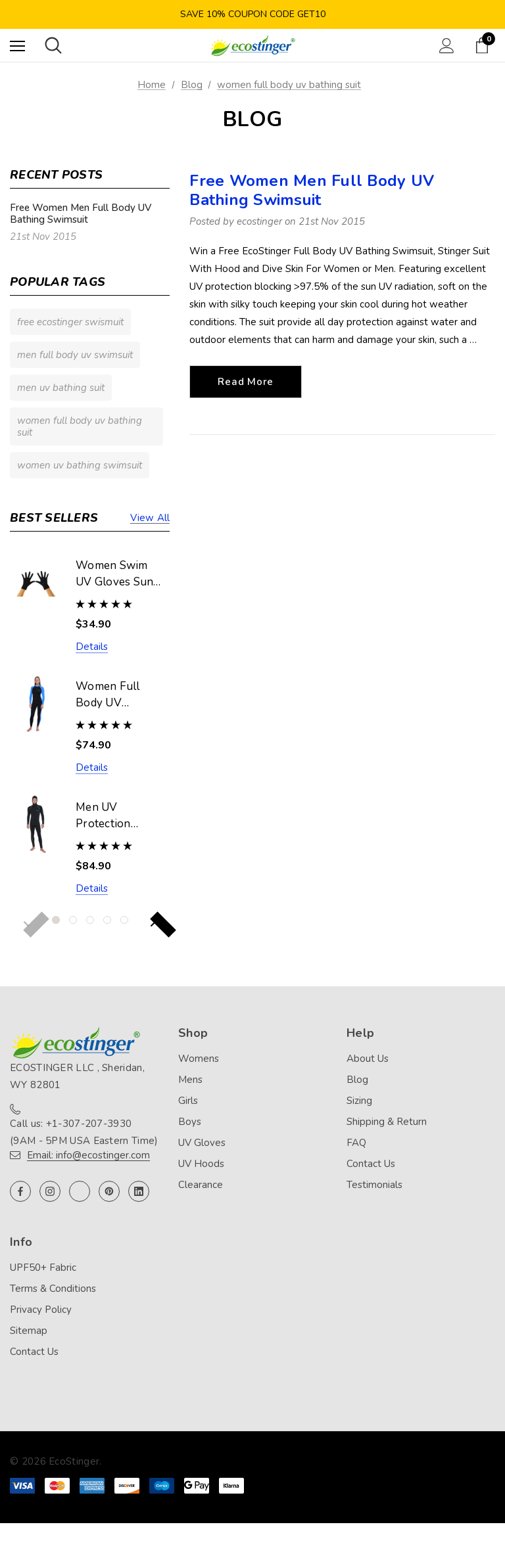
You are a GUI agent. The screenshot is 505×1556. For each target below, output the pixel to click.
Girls (188, 1100)
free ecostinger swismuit (70, 322)
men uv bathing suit (61, 387)
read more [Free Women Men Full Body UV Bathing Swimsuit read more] (246, 381)
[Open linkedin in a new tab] (138, 1191)
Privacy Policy (41, 1309)
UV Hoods (201, 1163)
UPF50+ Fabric (43, 1267)
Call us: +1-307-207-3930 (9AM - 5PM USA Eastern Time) (84, 1132)
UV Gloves (202, 1142)
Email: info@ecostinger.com (88, 1155)
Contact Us (371, 1163)
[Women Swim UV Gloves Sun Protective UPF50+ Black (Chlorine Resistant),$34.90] (36, 582)
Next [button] (153, 921)
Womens (198, 1058)
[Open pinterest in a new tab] (109, 1191)
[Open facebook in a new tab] (20, 1191)
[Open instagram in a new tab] (49, 1191)
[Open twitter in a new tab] (79, 1191)
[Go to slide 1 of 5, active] (56, 920)
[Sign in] (446, 45)
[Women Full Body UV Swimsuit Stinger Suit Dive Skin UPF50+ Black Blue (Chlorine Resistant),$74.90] (36, 703)
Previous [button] (26, 921)
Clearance (200, 1184)
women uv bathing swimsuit (79, 465)
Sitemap (28, 1330)
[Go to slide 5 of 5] (124, 920)
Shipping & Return (387, 1121)
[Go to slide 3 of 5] (90, 920)
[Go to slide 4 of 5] (107, 920)
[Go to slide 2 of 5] (73, 920)
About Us (368, 1058)
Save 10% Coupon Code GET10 (252, 14)
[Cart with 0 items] (484, 45)
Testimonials (374, 1184)
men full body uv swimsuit (75, 354)
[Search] (53, 45)
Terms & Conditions (53, 1288)
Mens (190, 1079)
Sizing (359, 1100)
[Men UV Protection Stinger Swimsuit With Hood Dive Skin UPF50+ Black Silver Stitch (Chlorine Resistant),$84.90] (36, 824)
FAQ (356, 1142)
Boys (189, 1121)
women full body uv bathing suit (79, 426)
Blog (357, 1079)
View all (150, 518)
